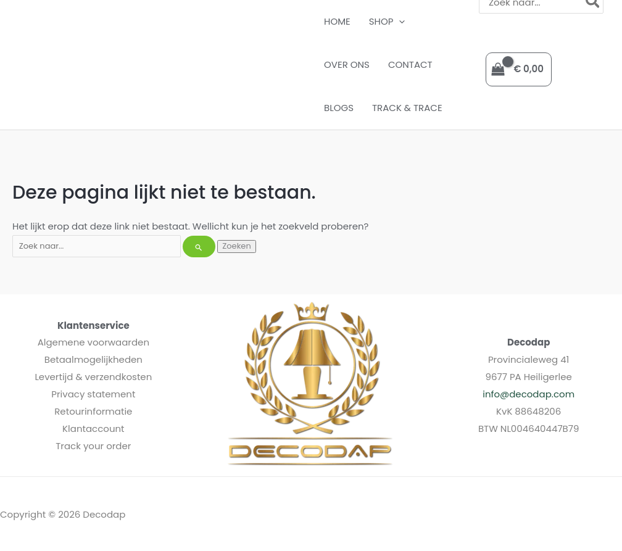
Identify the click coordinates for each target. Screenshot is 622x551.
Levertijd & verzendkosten (93, 376)
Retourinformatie (93, 411)
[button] (399, 21)
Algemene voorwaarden (93, 342)
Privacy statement (93, 393)
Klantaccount (93, 428)
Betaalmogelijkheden (93, 359)
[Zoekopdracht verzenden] (199, 246)
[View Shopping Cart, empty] (519, 69)
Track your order (93, 445)
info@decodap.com (528, 393)
